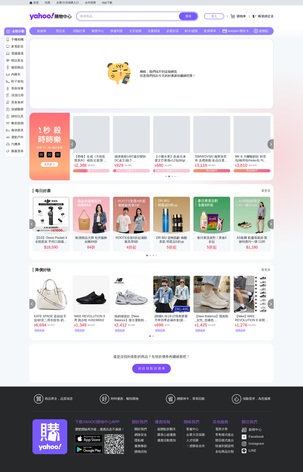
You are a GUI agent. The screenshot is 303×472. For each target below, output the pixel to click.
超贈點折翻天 (166, 429)
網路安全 (140, 434)
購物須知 (140, 451)
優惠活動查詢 (166, 440)
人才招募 (192, 440)
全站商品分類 (224, 451)
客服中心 (192, 429)
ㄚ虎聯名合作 (195, 446)
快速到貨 (116, 31)
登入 (214, 16)
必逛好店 (172, 31)
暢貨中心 (98, 31)
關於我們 (140, 429)
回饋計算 (79, 31)
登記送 (60, 31)
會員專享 (210, 31)
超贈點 (261, 31)
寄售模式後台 (224, 434)
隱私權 (139, 440)
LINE (252, 450)
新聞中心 (255, 429)
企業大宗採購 (195, 434)
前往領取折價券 (152, 368)
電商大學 (221, 429)
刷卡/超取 (191, 31)
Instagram (256, 443)
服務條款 (140, 446)
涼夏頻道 (154, 31)
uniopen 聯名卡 (235, 31)
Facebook (256, 436)
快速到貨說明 (224, 446)
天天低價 (135, 31)
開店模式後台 (224, 440)
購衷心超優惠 (166, 434)
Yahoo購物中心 (50, 16)
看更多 (266, 190)
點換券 (41, 31)
